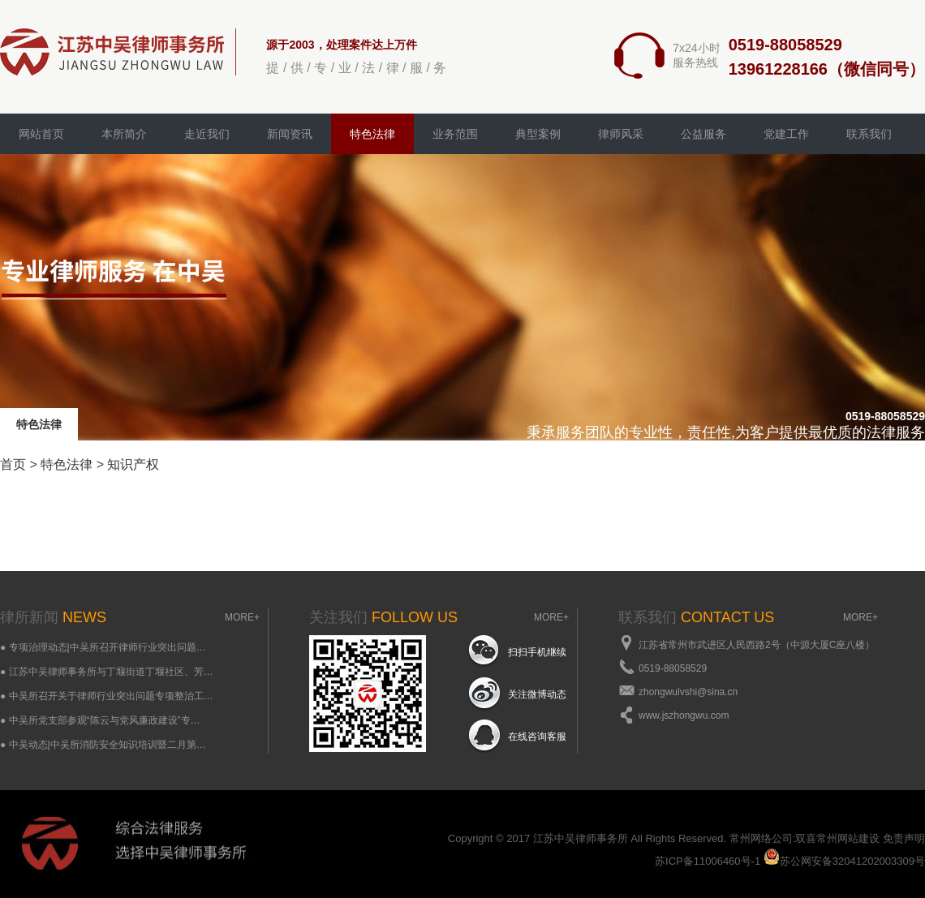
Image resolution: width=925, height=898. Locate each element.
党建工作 (786, 133)
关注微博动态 (537, 694)
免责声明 (904, 838)
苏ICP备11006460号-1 (707, 861)
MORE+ (242, 617)
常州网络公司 (761, 838)
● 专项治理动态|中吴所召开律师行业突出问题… (103, 647)
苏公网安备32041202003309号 (844, 861)
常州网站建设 (848, 838)
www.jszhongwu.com (684, 715)
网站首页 (41, 133)
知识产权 (133, 464)
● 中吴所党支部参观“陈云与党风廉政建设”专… (100, 720)
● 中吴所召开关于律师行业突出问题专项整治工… (106, 696)
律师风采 (620, 133)
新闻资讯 (289, 133)
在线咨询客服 (537, 736)
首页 (13, 464)
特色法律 (372, 133)
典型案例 (538, 133)
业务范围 (455, 133)
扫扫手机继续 (537, 652)
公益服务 (703, 133)
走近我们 (207, 133)
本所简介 (124, 133)
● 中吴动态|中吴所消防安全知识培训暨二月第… (103, 744)
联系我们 (869, 133)
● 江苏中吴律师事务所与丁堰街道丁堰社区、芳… (106, 671)
